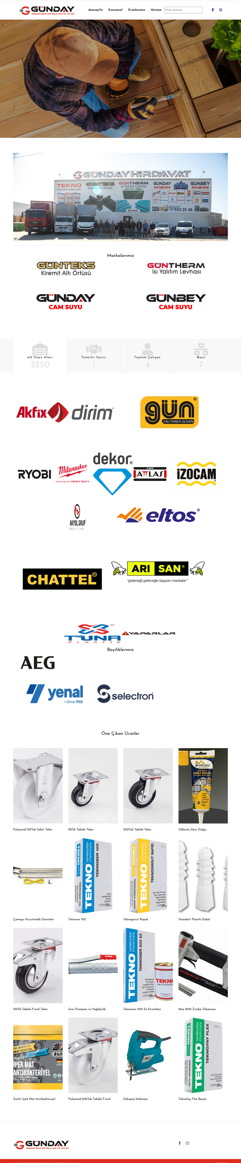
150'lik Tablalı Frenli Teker (30, 1004)
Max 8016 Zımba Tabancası (197, 1004)
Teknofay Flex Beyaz (192, 1093)
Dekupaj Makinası (135, 1093)
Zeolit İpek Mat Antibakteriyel (34, 1093)
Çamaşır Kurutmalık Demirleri (33, 914)
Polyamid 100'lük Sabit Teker (32, 824)
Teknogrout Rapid (135, 914)
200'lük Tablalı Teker (137, 824)
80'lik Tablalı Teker (81, 824)
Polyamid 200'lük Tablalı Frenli (89, 1093)
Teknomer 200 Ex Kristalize (142, 1004)
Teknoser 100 (77, 914)
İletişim (222, 1158)
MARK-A (72, 1158)
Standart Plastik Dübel (194, 914)
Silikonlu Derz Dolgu (192, 824)
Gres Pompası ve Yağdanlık (87, 1004)
